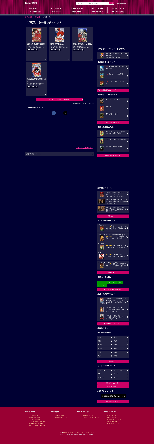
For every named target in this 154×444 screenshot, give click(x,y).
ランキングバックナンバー (90, 417)
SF (99, 374)
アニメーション (119, 370)
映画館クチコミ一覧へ (112, 383)
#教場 (119, 282)
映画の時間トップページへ (34, 154)
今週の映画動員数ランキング (107, 90)
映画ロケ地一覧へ (112, 386)
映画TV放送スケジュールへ (112, 324)
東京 (99, 337)
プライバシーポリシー (86, 432)
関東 (115, 337)
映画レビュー (112, 273)
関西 (99, 341)
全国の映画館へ (112, 361)
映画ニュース (56, 12)
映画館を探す (35, 12)
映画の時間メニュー (35, 8)
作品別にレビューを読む (37, 425)
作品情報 (38, 17)
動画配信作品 (97, 12)
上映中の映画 (56, 8)
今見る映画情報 (112, 421)
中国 (99, 352)
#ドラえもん (101, 282)
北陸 (115, 348)
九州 (99, 356)
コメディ (101, 378)
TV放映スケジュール (114, 419)
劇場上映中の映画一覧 (112, 123)
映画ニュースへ (112, 216)
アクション (101, 370)
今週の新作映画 (77, 8)
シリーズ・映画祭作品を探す (112, 289)
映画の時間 (29, 17)
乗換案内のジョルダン (70, 432)
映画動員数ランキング (88, 415)
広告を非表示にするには (84, 148)
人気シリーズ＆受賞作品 (37, 421)
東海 (115, 341)
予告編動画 (76, 12)
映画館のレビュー (61, 417)
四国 (115, 352)
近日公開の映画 (98, 8)
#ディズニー (101, 285)
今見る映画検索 (121, 3)
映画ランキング (118, 8)
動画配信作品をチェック (112, 155)
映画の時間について (112, 402)
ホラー (116, 378)
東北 (115, 344)
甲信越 (100, 348)
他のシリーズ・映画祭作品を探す (59, 99)
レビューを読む (118, 12)
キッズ (116, 374)
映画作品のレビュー (36, 423)
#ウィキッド (111, 282)
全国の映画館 (59, 415)
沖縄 (115, 356)
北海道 (100, 344)
